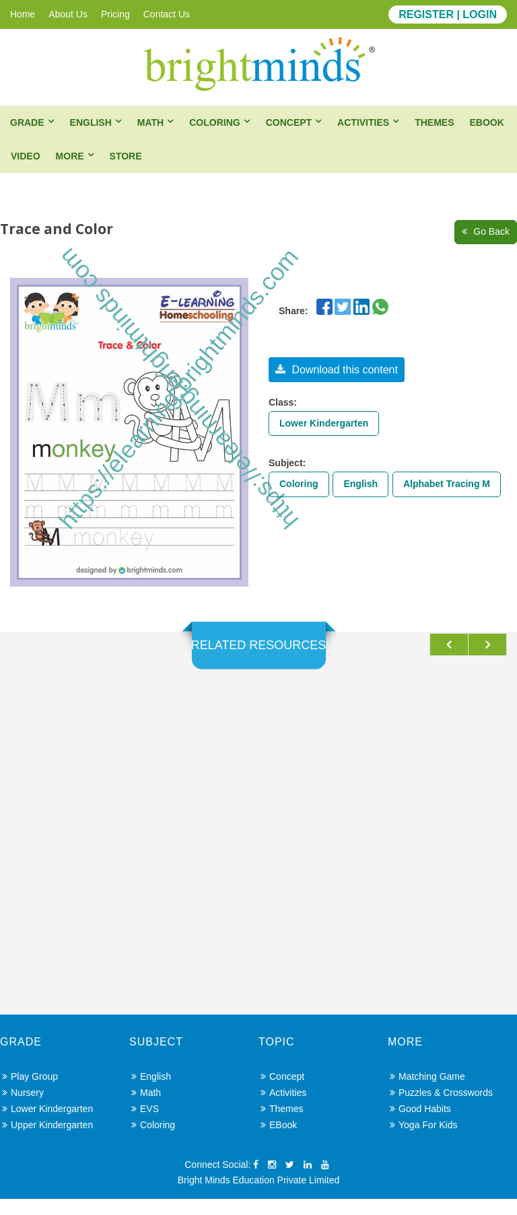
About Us (68, 14)
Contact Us (166, 14)
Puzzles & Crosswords (441, 1108)
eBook (486, 122)
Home (22, 14)
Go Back (486, 231)
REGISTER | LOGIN (448, 14)
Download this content (336, 369)
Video (25, 156)
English (91, 122)
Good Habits (420, 1124)
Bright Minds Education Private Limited (258, 1196)
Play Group (30, 1092)
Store (126, 156)
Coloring (214, 122)
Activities (363, 122)
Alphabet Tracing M (446, 483)
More (70, 156)
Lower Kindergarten (323, 423)
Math (150, 122)
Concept (289, 122)
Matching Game (427, 1092)
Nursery (23, 1108)
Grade (27, 122)
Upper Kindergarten (47, 1141)
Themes (434, 122)
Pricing (115, 14)
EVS (145, 1124)
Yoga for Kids (423, 1141)
